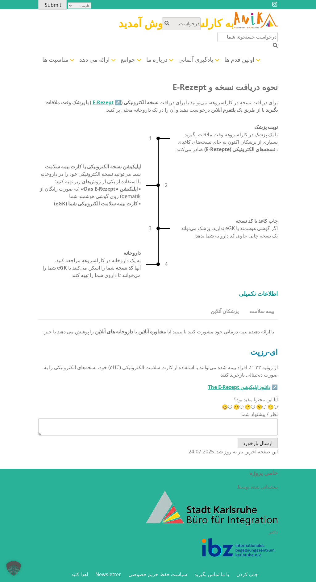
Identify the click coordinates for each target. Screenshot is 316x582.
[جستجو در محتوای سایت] (181, 23)
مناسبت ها (55, 60)
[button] (13, 568)
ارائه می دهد (94, 60)
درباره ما (156, 60)
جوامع (128, 60)
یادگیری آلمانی (195, 60)
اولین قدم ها (239, 60)
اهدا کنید (79, 574)
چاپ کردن (247, 574)
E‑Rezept (103, 102)
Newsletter (108, 574)
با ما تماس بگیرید (211, 574)
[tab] (262, 312)
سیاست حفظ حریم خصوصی (157, 574)
